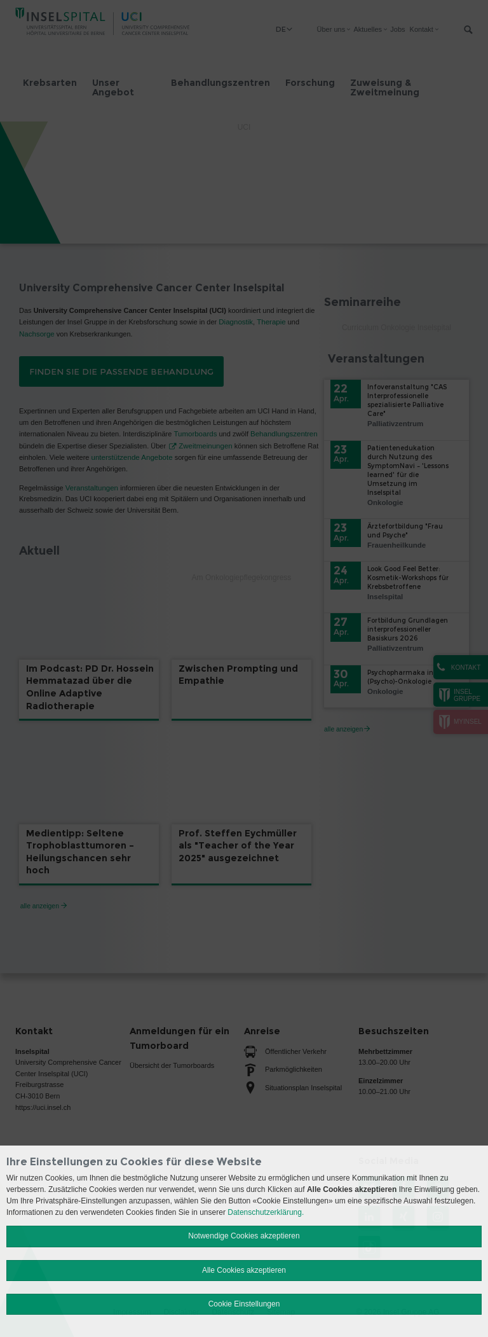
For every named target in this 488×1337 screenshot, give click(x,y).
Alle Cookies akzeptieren (244, 1270)
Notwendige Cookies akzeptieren (243, 1235)
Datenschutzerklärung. (265, 1212)
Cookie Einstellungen (244, 1303)
